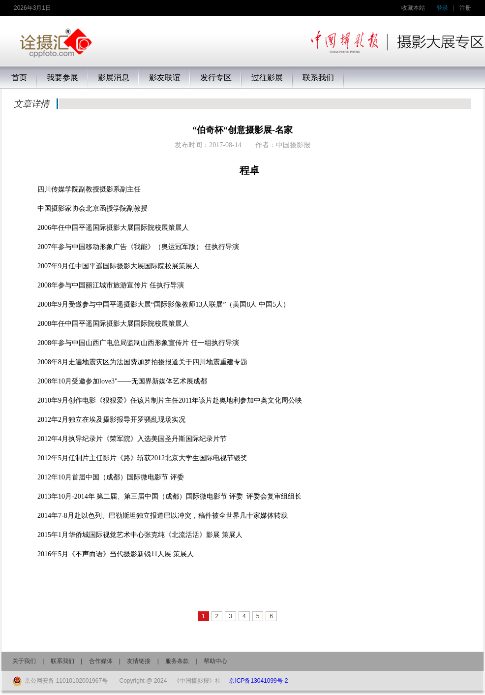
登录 (442, 7)
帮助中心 (215, 661)
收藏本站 (413, 7)
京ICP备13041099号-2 (258, 680)
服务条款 (177, 661)
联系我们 (62, 661)
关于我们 (24, 661)
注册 (465, 7)
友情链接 (139, 661)
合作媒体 (101, 661)
